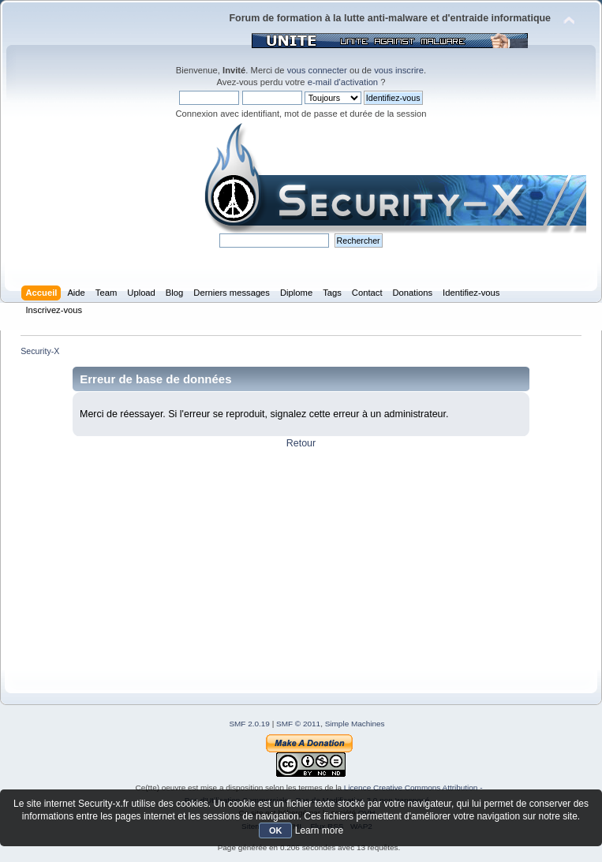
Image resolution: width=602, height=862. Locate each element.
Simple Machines (355, 723)
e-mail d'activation (343, 82)
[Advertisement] (301, 560)
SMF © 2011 (298, 723)
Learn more (319, 830)
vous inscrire (399, 70)
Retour (301, 443)
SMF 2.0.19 (249, 723)
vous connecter (317, 70)
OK (275, 830)
